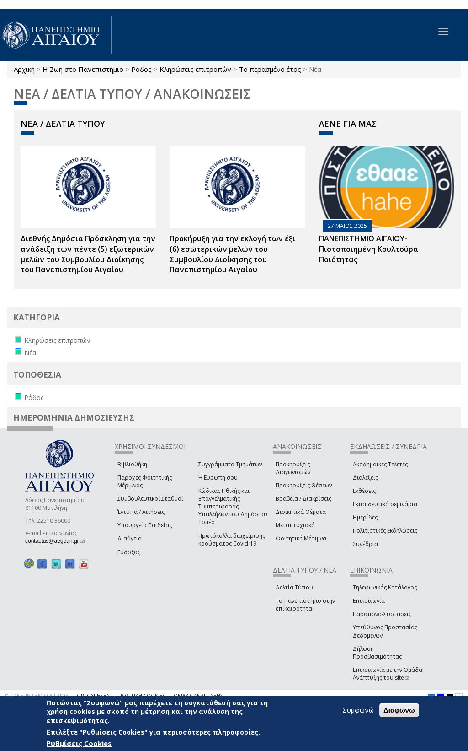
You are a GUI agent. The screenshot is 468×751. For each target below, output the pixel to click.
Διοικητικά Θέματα (301, 512)
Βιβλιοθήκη (132, 464)
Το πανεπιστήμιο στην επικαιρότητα (305, 604)
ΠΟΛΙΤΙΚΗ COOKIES (141, 695)
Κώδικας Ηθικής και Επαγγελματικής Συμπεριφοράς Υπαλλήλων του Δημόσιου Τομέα (232, 506)
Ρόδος (141, 69)
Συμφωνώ (358, 709)
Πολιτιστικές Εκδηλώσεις (385, 531)
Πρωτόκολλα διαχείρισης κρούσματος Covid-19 (231, 539)
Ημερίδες (365, 517)
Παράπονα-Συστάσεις (382, 614)
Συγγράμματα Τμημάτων (230, 464)
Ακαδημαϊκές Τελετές (380, 464)
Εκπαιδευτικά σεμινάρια (385, 504)
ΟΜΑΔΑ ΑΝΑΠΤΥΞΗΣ (198, 695)
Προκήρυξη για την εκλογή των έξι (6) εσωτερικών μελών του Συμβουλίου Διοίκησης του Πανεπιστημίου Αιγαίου (232, 254)
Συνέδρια (365, 544)
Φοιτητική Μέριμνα (301, 538)
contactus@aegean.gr (55, 541)
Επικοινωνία (369, 601)
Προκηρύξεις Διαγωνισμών (293, 468)
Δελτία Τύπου (294, 587)
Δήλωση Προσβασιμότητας (377, 652)
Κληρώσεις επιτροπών (195, 69)
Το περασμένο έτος (270, 69)
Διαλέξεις (365, 477)
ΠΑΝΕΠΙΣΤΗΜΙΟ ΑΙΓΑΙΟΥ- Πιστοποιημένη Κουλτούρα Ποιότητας (368, 249)
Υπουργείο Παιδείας (144, 525)
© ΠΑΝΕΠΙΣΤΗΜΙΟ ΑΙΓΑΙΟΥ (37, 695)
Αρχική (24, 69)
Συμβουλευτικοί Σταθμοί (150, 498)
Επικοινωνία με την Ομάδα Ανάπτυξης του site (387, 673)
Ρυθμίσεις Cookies (79, 743)
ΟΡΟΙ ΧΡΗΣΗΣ (93, 695)
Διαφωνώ (399, 710)
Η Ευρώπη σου (218, 477)
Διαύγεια (129, 538)
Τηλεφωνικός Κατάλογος (385, 587)
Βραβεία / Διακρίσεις (303, 498)
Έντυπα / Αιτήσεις (141, 512)
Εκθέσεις (364, 491)
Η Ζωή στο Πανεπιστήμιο (83, 69)
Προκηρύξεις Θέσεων (304, 485)
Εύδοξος (128, 552)
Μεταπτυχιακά (295, 525)
